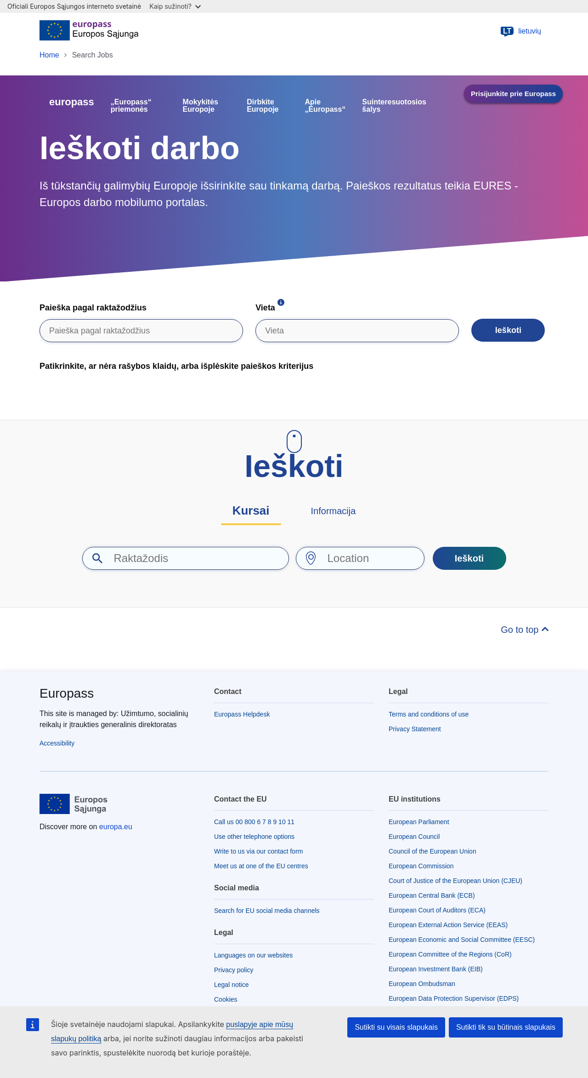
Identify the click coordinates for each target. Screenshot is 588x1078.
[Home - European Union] (89, 31)
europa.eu (115, 827)
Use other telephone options (254, 836)
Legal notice (231, 984)
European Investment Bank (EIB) (436, 969)
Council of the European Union (432, 851)
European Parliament (419, 822)
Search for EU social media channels (267, 910)
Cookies (225, 999)
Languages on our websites (253, 955)
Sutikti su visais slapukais (396, 1027)
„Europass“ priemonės (131, 105)
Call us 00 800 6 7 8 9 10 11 (254, 822)
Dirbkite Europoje (262, 105)
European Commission (421, 866)
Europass (67, 693)
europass (71, 102)
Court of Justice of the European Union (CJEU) (455, 880)
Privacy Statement (415, 729)
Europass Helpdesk (242, 714)
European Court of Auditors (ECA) (437, 910)
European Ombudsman (422, 983)
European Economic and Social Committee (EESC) (462, 939)
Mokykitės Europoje (200, 105)
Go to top (521, 630)
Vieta (265, 307)
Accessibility (57, 743)
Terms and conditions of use (429, 714)
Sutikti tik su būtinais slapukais (505, 1027)
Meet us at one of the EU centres (261, 866)
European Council (414, 836)
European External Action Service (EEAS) (448, 925)
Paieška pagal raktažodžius (93, 307)
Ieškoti (508, 330)
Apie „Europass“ (325, 105)
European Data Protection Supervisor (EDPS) (454, 998)
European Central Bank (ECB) (432, 895)
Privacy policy (234, 970)
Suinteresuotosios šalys (394, 105)
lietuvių (520, 31)
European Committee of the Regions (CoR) (450, 954)
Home (49, 55)
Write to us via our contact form (258, 851)
